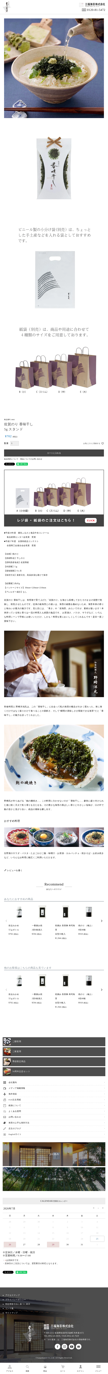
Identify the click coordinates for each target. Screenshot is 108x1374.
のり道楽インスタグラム (64, 1346)
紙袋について (15, 1105)
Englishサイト (15, 1134)
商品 (45, 1371)
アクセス (9, 1371)
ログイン (80, 1371)
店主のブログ (15, 1128)
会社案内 (13, 1082)
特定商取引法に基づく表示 (17, 1304)
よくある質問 (15, 1111)
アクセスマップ (12, 1295)
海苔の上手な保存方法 (19, 1123)
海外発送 (13, 1094)
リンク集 (9, 1308)
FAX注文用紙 (15, 1100)
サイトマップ (11, 1313)
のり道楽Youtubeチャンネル (71, 1346)
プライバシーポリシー (15, 1299)
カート (63, 1371)
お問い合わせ (15, 1117)
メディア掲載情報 (17, 1088)
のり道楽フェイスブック (57, 1346)
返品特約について (11, 459)
